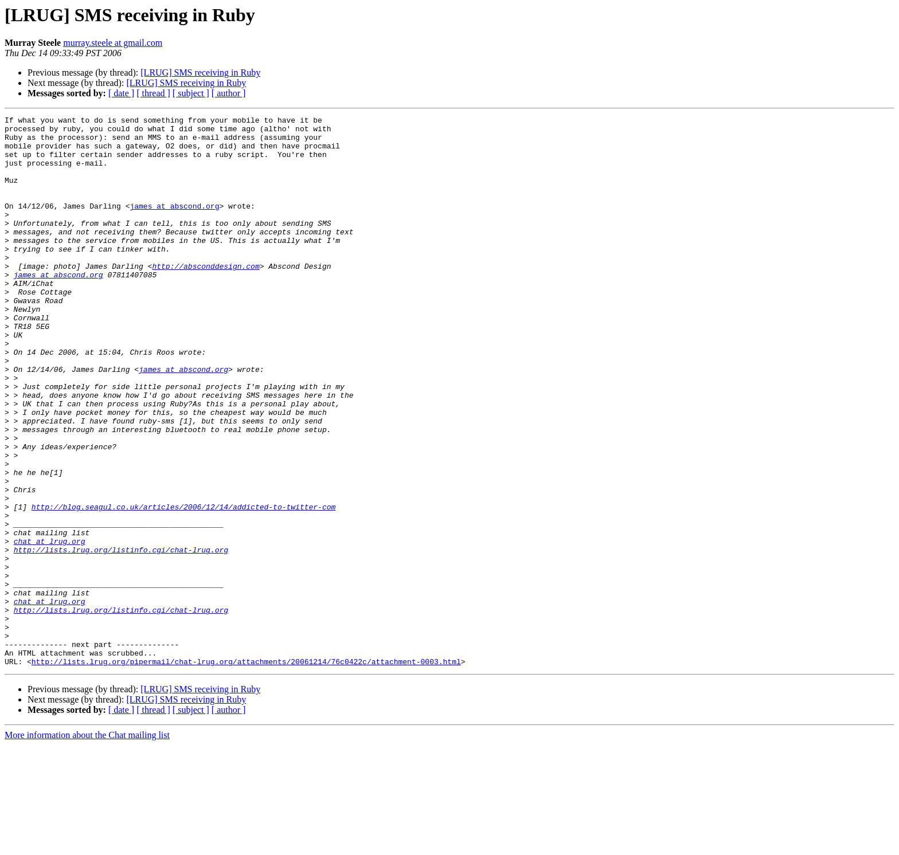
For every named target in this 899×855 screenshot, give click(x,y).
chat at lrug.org (49, 627)
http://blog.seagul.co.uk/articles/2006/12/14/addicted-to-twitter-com (183, 586)
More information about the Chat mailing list (87, 845)
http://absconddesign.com (205, 297)
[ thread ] (153, 93)
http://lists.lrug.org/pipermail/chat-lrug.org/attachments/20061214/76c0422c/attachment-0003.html (246, 771)
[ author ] (229, 93)
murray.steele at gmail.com (112, 43)
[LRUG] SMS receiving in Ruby (200, 72)
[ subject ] (191, 93)
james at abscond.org (174, 224)
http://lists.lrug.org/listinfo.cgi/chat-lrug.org (121, 637)
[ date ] (121, 93)
